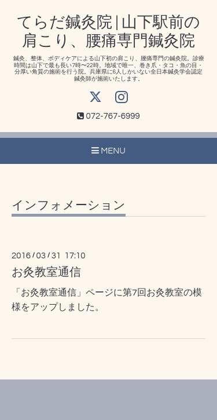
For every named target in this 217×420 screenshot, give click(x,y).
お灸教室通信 (46, 272)
